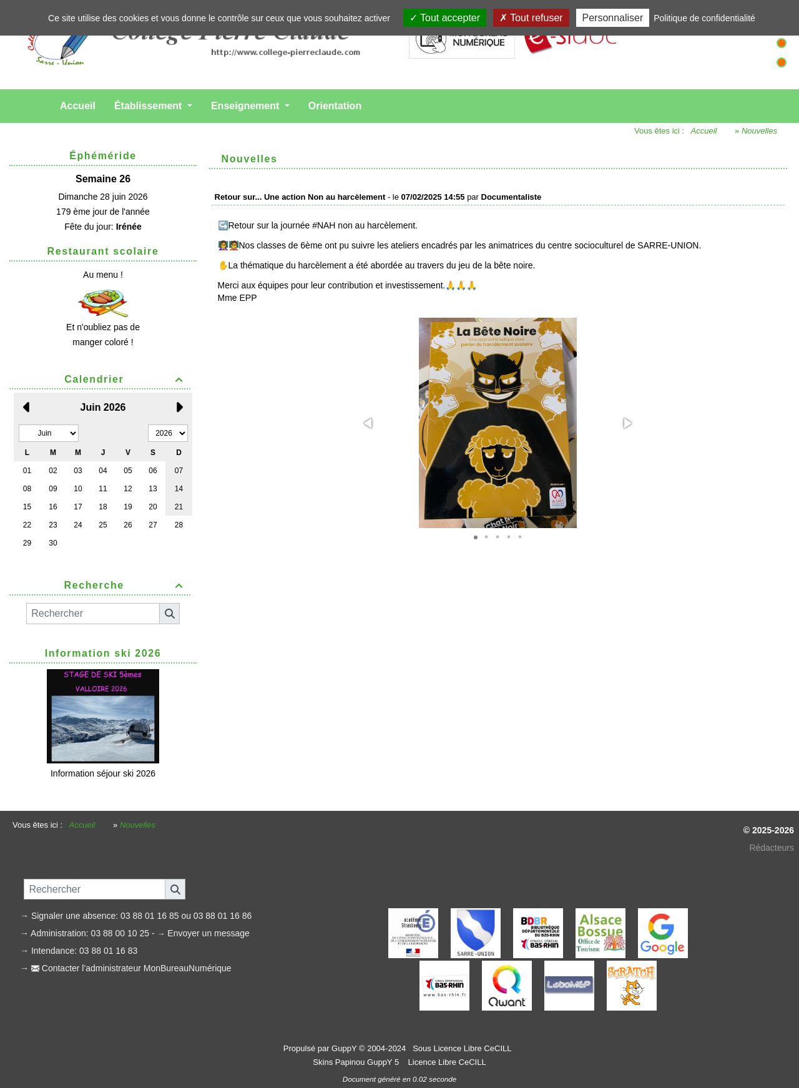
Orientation (334, 105)
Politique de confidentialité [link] (704, 18)
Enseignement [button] (246, 105)
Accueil (78, 105)
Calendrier (125, 379)
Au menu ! (103, 275)
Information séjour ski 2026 (103, 773)
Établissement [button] (149, 105)
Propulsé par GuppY (321, 1048)
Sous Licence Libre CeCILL (463, 1048)
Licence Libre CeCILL (446, 1062)
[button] (369, 423)
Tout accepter (444, 17)
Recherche (125, 585)
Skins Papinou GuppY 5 (358, 1062)
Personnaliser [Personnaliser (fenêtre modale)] (613, 17)
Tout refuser (531, 17)
